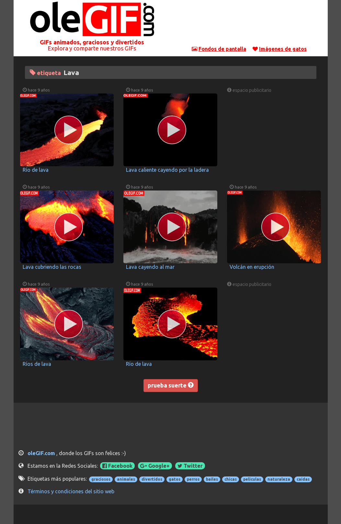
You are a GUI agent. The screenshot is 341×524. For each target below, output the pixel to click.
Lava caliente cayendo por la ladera (167, 170)
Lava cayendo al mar (150, 267)
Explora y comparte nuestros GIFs (92, 48)
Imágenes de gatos (283, 49)
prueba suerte (171, 385)
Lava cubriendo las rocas (52, 267)
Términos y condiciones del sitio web (71, 491)
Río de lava (36, 170)
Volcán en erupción (252, 267)
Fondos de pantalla (222, 49)
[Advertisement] (249, 24)
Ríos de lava (37, 364)
